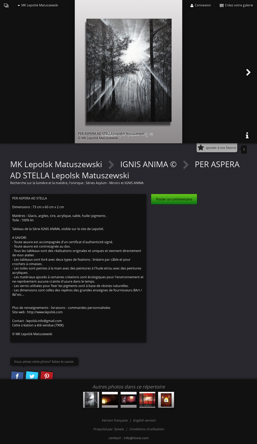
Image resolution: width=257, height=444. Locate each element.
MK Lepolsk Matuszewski (38, 5)
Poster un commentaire (174, 199)
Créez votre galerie (236, 5)
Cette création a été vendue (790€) (38, 325)
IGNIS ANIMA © (149, 164)
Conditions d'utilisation (146, 429)
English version (144, 420)
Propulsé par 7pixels (108, 429)
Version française (114, 420)
